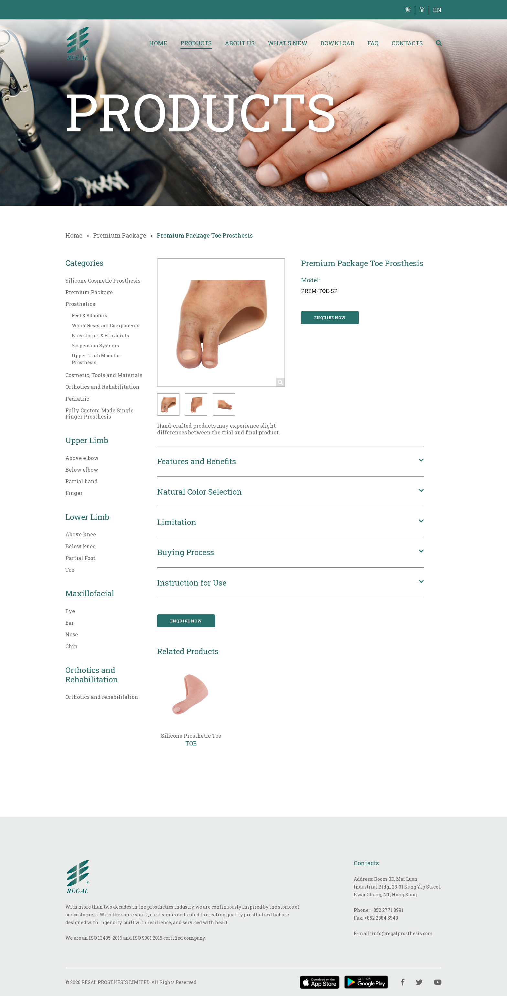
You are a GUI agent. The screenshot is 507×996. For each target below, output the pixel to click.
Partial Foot (80, 557)
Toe (69, 569)
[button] (168, 404)
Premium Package (119, 235)
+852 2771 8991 (387, 910)
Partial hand (81, 481)
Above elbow (82, 457)
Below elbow (81, 469)
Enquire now (330, 317)
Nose (71, 634)
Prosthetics (80, 303)
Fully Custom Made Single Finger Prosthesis (99, 413)
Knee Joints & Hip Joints (100, 335)
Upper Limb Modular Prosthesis (96, 359)
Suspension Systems (95, 345)
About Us (240, 43)
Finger (73, 492)
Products (196, 43)
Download (337, 43)
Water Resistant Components (105, 325)
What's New (287, 43)
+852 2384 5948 (381, 918)
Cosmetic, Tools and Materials (103, 375)
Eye (70, 611)
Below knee (80, 546)
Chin (71, 646)
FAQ (373, 43)
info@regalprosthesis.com (402, 933)
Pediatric (77, 398)
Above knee (80, 534)
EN (437, 10)
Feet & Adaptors (89, 315)
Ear (69, 622)
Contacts (407, 43)
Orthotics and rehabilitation (101, 696)
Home (158, 43)
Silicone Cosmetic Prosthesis (102, 280)
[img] (77, 43)
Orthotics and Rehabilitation (102, 386)
